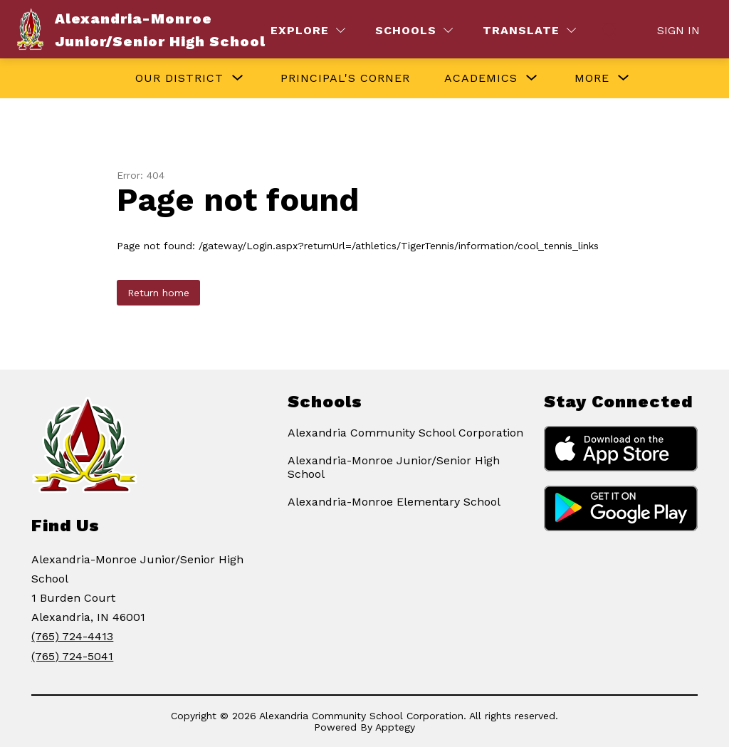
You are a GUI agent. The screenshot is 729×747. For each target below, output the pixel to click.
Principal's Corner (345, 78)
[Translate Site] (529, 30)
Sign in (678, 30)
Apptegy (395, 727)
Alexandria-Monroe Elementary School (394, 501)
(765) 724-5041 (72, 656)
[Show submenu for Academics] (481, 78)
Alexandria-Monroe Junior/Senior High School (394, 467)
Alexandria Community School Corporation (405, 432)
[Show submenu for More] (592, 78)
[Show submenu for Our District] (179, 78)
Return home (158, 292)
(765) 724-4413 (72, 636)
